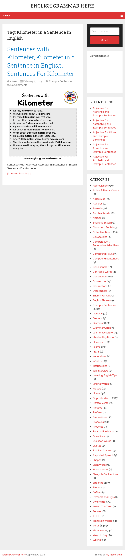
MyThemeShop (114, 554)
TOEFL (97, 516)
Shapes (97, 460)
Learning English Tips (105, 375)
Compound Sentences (106, 258)
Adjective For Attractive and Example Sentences (104, 148)
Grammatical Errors (104, 332)
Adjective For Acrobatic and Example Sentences (104, 160)
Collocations (100, 237)
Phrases (97, 407)
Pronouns (98, 422)
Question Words (102, 441)
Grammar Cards (102, 327)
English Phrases (102, 300)
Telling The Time (102, 506)
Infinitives (98, 361)
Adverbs (98, 203)
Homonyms (99, 342)
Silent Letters (100, 469)
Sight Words (100, 464)
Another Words (101, 213)
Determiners (100, 290)
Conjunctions (100, 276)
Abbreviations (101, 185)
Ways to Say (100, 535)
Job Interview (100, 370)
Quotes (97, 445)
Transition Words (102, 520)
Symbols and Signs (104, 497)
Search (104, 40)
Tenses (97, 511)
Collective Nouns (103, 232)
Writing (97, 539)
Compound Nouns (103, 253)
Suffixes (97, 492)
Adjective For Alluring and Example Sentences (105, 136)
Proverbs (98, 426)
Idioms (97, 346)
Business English (102, 222)
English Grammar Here (62, 5)
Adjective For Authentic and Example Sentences (104, 112)
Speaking (98, 482)
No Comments (18, 85)
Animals (97, 208)
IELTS (96, 351)
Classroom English (103, 227)
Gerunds (98, 318)
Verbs (96, 525)
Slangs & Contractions (105, 474)
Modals (97, 388)
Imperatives (100, 356)
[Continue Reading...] (18, 173)
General (97, 313)
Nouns (96, 393)
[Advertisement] (107, 73)
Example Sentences (60, 81)
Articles (97, 217)
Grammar (98, 323)
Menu (6, 15)
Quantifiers (99, 436)
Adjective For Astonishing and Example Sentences (104, 124)
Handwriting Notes (103, 337)
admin (13, 81)
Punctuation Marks (103, 431)
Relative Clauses (102, 450)
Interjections (100, 365)
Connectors (99, 281)
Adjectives (99, 198)
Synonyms (99, 501)
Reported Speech (103, 455)
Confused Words (102, 271)
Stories (97, 487)
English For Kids (102, 295)
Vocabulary (99, 530)
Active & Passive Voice (106, 190)
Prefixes (97, 412)
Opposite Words (102, 398)
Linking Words (101, 383)
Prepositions (100, 417)
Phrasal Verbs (100, 402)
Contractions (100, 286)
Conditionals (100, 267)
